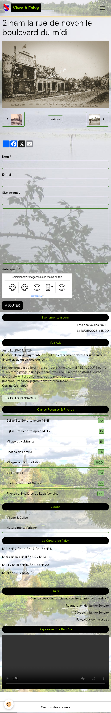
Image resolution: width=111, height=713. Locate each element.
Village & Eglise (17, 518)
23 (28, 573)
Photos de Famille (55, 451)
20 (46, 565)
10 (16, 557)
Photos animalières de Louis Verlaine (55, 493)
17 (37, 565)
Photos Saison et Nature (55, 483)
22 (17, 573)
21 (8, 573)
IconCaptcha (36, 296)
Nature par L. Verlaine (22, 528)
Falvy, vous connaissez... (92, 619)
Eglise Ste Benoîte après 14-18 (55, 431)
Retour (55, 119)
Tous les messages (20, 398)
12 (35, 557)
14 (7, 565)
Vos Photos (55, 472)
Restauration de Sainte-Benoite (87, 605)
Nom (5, 156)
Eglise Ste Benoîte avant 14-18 (55, 420)
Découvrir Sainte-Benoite (91, 612)
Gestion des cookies (55, 707)
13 (44, 557)
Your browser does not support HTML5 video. (55, 662)
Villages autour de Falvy (55, 462)
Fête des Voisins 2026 (91, 325)
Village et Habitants (55, 441)
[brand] (22, 7)
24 (38, 573)
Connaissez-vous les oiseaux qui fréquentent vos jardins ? (70, 598)
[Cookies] (9, 704)
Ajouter (12, 305)
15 (17, 565)
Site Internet (11, 193)
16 (27, 565)
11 (25, 557)
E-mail (6, 175)
